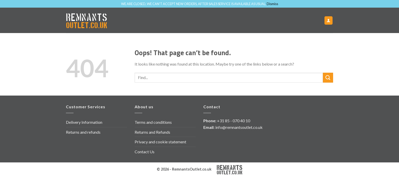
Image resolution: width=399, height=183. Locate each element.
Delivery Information (84, 122)
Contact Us (144, 151)
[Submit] (328, 78)
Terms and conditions (153, 122)
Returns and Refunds (152, 132)
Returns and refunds (83, 132)
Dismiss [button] (272, 4)
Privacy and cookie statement (160, 141)
